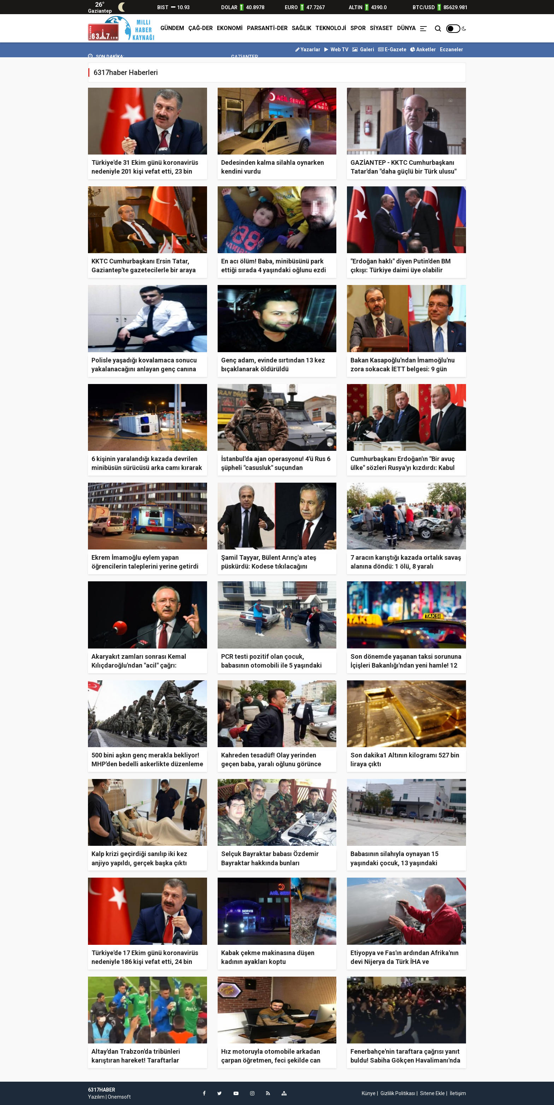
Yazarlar (307, 49)
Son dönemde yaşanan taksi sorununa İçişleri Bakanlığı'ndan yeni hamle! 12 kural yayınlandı (405, 665)
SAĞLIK (301, 28)
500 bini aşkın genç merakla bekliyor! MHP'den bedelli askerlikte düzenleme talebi (147, 764)
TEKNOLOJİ (331, 28)
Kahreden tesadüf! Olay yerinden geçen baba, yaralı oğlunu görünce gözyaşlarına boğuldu (271, 764)
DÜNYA (406, 28)
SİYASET (381, 28)
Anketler (423, 49)
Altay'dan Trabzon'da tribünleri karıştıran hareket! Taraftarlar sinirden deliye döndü (136, 1060)
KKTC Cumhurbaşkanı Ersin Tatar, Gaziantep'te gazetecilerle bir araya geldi (144, 270)
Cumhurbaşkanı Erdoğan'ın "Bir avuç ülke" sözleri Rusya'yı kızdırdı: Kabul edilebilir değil (402, 467)
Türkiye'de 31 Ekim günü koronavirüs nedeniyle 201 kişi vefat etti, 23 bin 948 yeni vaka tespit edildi (145, 171)
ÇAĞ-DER (200, 28)
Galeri (363, 49)
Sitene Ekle (432, 1093)
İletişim (458, 1093)
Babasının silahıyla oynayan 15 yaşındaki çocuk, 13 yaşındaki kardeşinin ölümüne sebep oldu (395, 862)
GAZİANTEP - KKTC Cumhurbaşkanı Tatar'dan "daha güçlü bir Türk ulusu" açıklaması (403, 171)
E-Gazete (392, 49)
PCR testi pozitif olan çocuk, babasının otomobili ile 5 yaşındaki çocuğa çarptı (271, 665)
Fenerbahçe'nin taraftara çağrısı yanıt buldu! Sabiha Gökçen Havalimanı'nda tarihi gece (405, 1060)
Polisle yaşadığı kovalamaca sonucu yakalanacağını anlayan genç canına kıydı (144, 369)
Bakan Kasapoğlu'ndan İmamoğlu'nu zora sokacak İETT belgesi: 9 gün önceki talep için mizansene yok (402, 369)
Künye (369, 1093)
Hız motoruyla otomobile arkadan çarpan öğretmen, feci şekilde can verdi (270, 1060)
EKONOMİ (230, 28)
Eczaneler (451, 49)
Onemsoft (119, 1097)
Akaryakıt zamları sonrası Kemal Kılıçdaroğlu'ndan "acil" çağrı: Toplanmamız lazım (139, 665)
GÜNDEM (172, 28)
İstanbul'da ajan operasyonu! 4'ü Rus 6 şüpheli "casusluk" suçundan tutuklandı (275, 467)
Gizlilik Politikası (398, 1093)
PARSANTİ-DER (267, 28)
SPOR (358, 28)
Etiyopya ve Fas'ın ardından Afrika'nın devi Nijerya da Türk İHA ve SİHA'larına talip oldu (404, 961)
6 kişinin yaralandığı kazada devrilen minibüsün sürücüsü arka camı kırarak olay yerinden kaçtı (147, 467)
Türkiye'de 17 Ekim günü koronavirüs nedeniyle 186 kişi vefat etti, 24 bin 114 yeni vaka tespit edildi (145, 961)
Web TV (336, 49)
